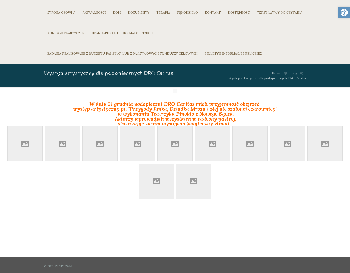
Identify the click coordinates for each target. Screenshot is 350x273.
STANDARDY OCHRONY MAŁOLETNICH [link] (122, 33)
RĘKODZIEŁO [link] (187, 12)
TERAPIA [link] (163, 12)
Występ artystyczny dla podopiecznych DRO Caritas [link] (267, 78)
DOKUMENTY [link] (138, 12)
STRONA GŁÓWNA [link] (61, 12)
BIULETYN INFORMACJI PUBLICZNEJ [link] (233, 54)
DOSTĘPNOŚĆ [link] (239, 12)
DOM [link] (117, 12)
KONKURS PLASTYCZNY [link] (66, 33)
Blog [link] (293, 73)
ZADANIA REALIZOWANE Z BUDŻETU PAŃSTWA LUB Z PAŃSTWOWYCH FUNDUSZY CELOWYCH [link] (122, 54)
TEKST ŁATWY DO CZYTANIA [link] (279, 12)
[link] (344, 12)
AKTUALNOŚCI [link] (94, 12)
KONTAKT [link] (213, 12)
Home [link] (276, 73)
